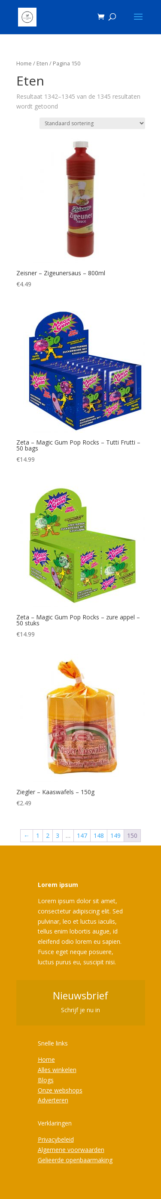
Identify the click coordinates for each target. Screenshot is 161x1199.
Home (24, 63)
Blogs (46, 1080)
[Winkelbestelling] (92, 123)
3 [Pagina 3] (57, 835)
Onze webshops (60, 1090)
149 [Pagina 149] (115, 835)
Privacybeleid (56, 1139)
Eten (42, 63)
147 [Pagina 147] (82, 835)
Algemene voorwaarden (71, 1150)
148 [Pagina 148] (99, 835)
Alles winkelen (57, 1070)
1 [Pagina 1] (37, 835)
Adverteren (53, 1100)
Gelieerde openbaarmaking (75, 1160)
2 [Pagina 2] (47, 835)
